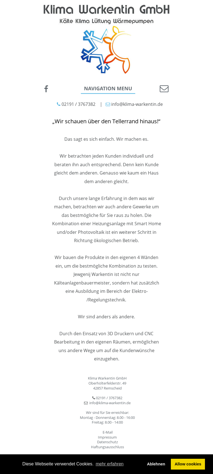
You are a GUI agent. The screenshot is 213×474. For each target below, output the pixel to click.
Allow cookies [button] (188, 464)
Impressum (107, 437)
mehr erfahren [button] (110, 464)
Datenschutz (107, 441)
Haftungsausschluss (107, 446)
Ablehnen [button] (156, 464)
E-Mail (108, 432)
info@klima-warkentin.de (110, 402)
